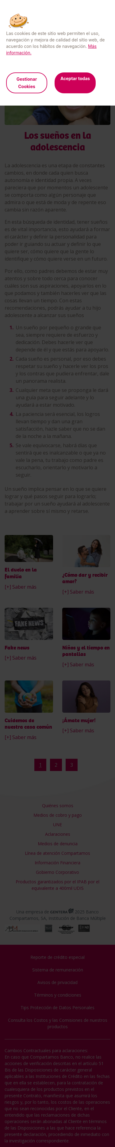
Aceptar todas (75, 78)
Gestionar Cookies (27, 82)
